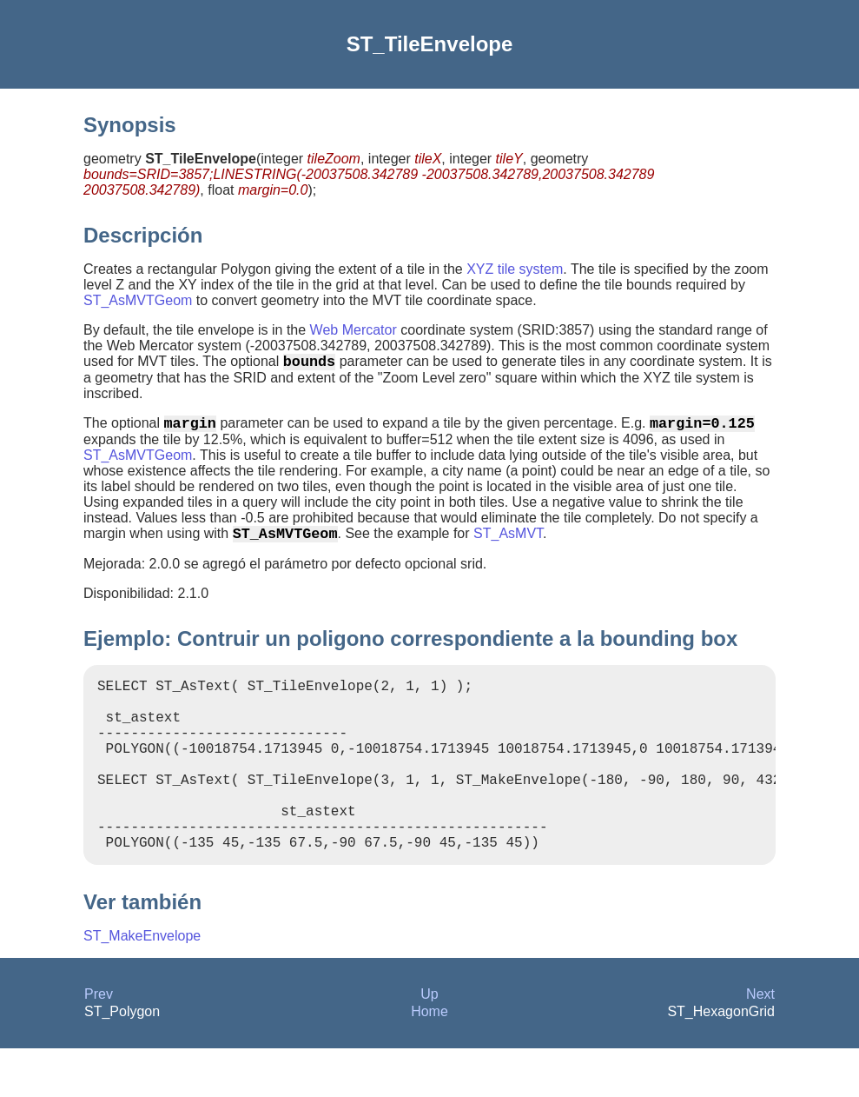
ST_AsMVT (508, 543)
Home (429, 1060)
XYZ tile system (514, 269)
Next (760, 1042)
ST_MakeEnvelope (142, 984)
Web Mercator (353, 329)
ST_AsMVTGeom (137, 300)
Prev (98, 1042)
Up (429, 1042)
